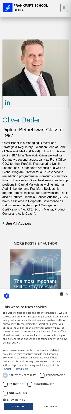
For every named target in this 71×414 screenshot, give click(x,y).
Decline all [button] (51, 406)
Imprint (7, 369)
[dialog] (35, 351)
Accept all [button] (19, 406)
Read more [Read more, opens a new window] (22, 369)
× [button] (66, 294)
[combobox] (61, 294)
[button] (35, 400)
